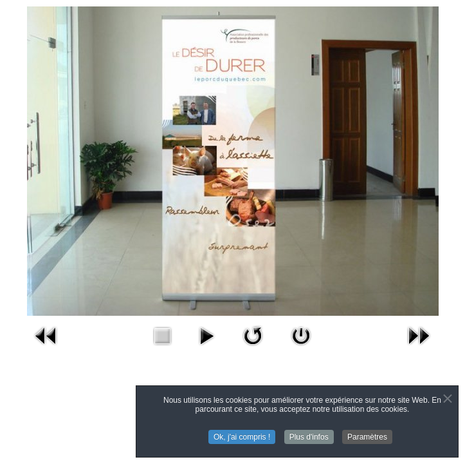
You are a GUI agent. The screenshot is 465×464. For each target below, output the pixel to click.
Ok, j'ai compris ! (242, 436)
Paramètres (367, 436)
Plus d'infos (309, 436)
